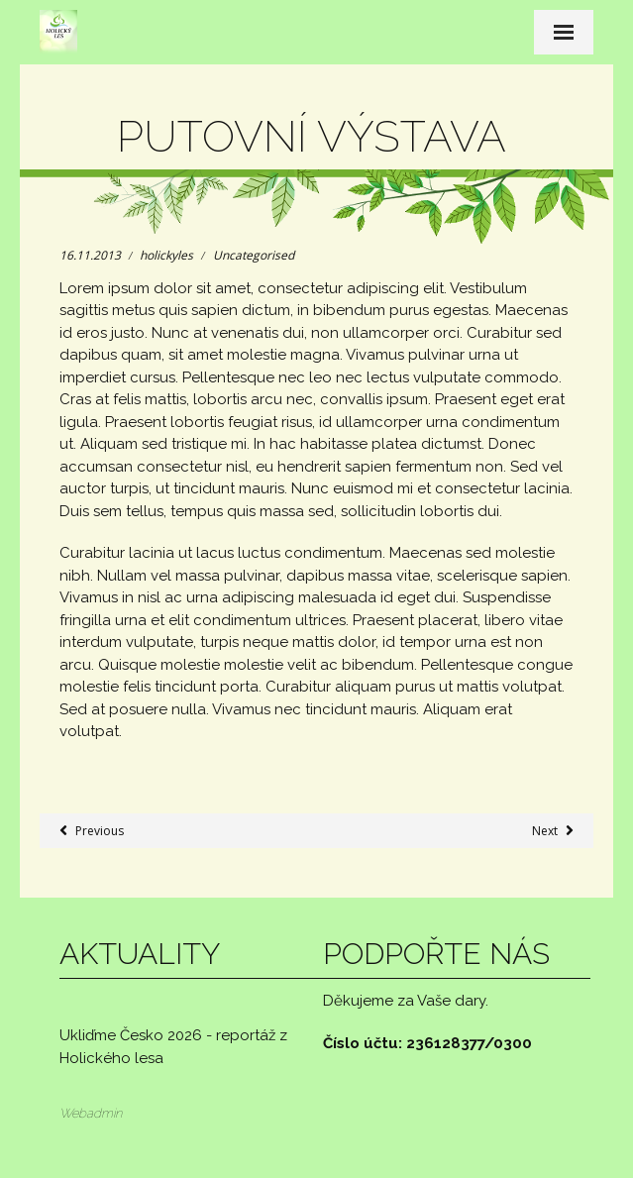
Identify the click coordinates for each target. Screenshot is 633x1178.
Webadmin (90, 1113)
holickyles (166, 255)
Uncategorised (253, 255)
